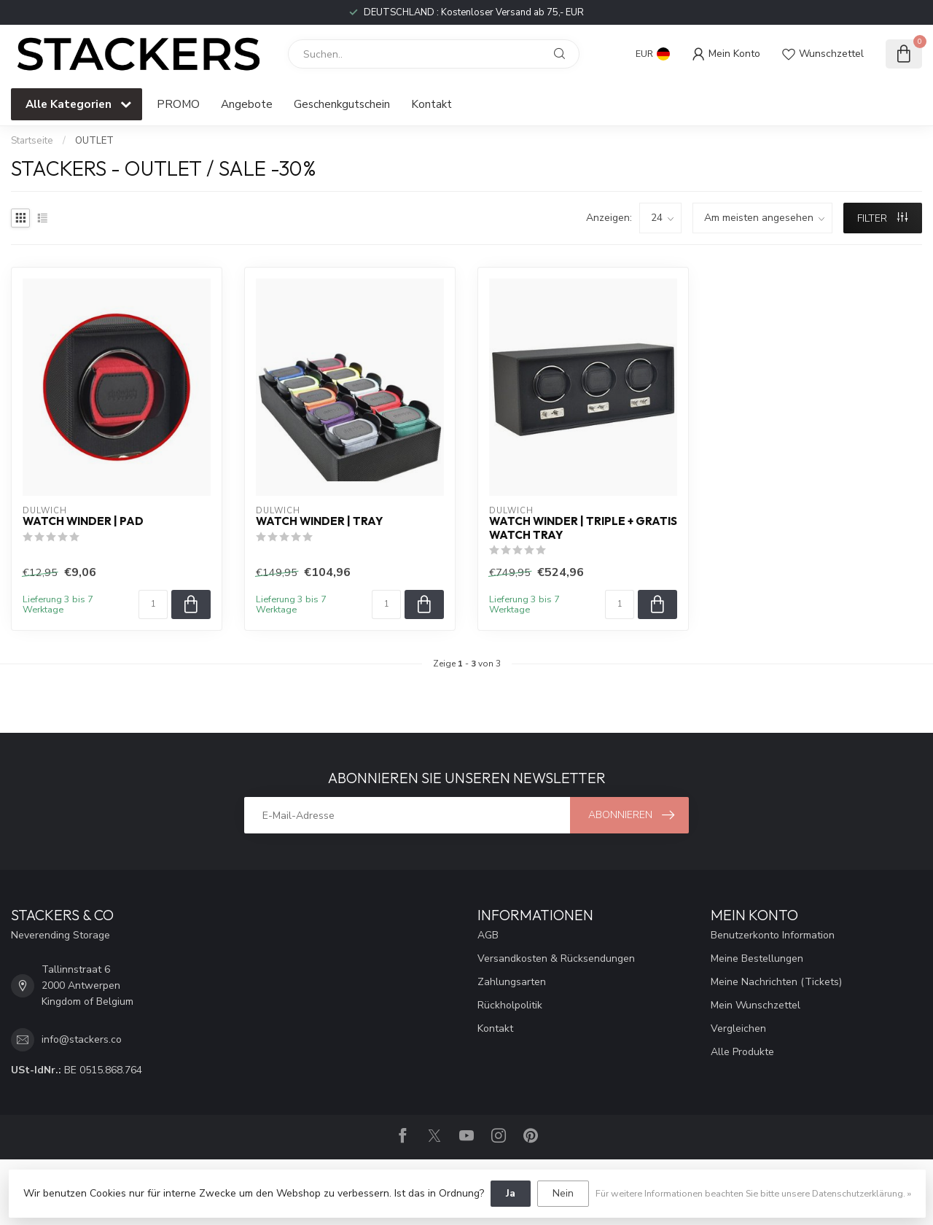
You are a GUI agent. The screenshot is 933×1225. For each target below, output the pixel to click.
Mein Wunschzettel (755, 1005)
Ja (510, 1193)
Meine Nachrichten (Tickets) (776, 982)
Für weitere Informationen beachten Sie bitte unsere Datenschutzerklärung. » (753, 1193)
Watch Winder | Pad (83, 521)
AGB (488, 935)
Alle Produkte (742, 1052)
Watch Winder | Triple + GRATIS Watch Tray (583, 528)
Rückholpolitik (509, 1005)
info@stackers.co (82, 1039)
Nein (563, 1193)
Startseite (32, 140)
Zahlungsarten (511, 982)
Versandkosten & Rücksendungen (556, 958)
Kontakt (431, 104)
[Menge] (153, 604)
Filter (882, 218)
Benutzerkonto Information (773, 935)
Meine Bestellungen (757, 958)
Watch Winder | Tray (319, 521)
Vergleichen (738, 1028)
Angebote (247, 104)
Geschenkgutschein (342, 104)
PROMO (178, 104)
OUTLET (94, 140)
